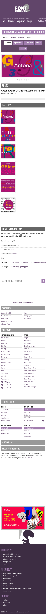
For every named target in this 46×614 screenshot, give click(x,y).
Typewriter (5, 379)
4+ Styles (27, 412)
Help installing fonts (10, 576)
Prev (5, 66)
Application (5, 418)
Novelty (4, 357)
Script (3, 368)
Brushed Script (29, 346)
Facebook (6, 603)
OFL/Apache (5, 421)
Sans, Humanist (29, 373)
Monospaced (5, 354)
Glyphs (38, 43)
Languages (28, 316)
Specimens (18, 43)
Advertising (7, 591)
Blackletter (5, 338)
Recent (11, 21)
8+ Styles (27, 415)
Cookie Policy (8, 586)
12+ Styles (27, 418)
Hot (3, 21)
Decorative (28, 351)
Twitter (5, 600)
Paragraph (28, 343)
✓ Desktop (5, 410)
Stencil (3, 376)
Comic (3, 341)
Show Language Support (19, 267)
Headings (27, 341)
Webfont (4, 412)
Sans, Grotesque (30, 371)
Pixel (3, 360)
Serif (2, 371)
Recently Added (6, 313)
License (23, 48)
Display (4, 346)
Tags (29, 21)
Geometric (28, 357)
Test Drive (29, 43)
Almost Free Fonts (9, 559)
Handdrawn (5, 351)
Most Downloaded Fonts (12, 557)
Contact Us (7, 578)
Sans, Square (28, 382)
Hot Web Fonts (6, 321)
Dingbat (4, 343)
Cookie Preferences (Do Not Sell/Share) (17, 588)
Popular (21, 21)
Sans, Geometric (30, 368)
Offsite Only (5, 434)
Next (41, 66)
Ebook (3, 415)
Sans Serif (14, 254)
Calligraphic (6, 382)
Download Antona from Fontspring (23, 32)
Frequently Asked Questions (13, 573)
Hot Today (5, 319)
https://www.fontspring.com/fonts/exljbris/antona (28, 262)
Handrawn (28, 362)
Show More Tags (30, 387)
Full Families (28, 421)
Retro (3, 365)
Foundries (27, 319)
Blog (5, 605)
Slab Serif (4, 373)
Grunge (4, 349)
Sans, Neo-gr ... (29, 376)
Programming (6, 362)
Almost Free (5, 324)
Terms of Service (9, 581)
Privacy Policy (8, 583)
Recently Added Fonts (11, 554)
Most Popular (6, 316)
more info (28, 458)
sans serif (21, 38)
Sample (8, 43)
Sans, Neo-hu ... (29, 379)
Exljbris (13, 38)
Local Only (5, 431)
